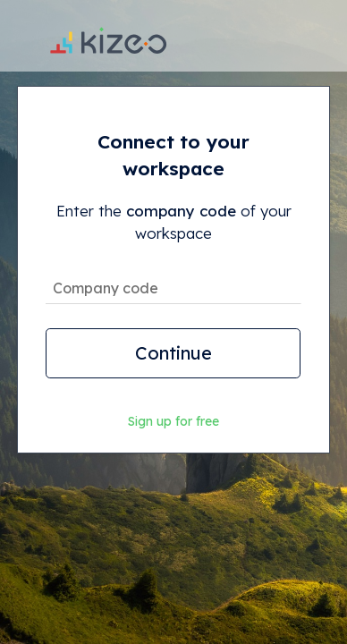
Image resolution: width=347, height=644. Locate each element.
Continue (173, 353)
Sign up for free (173, 421)
